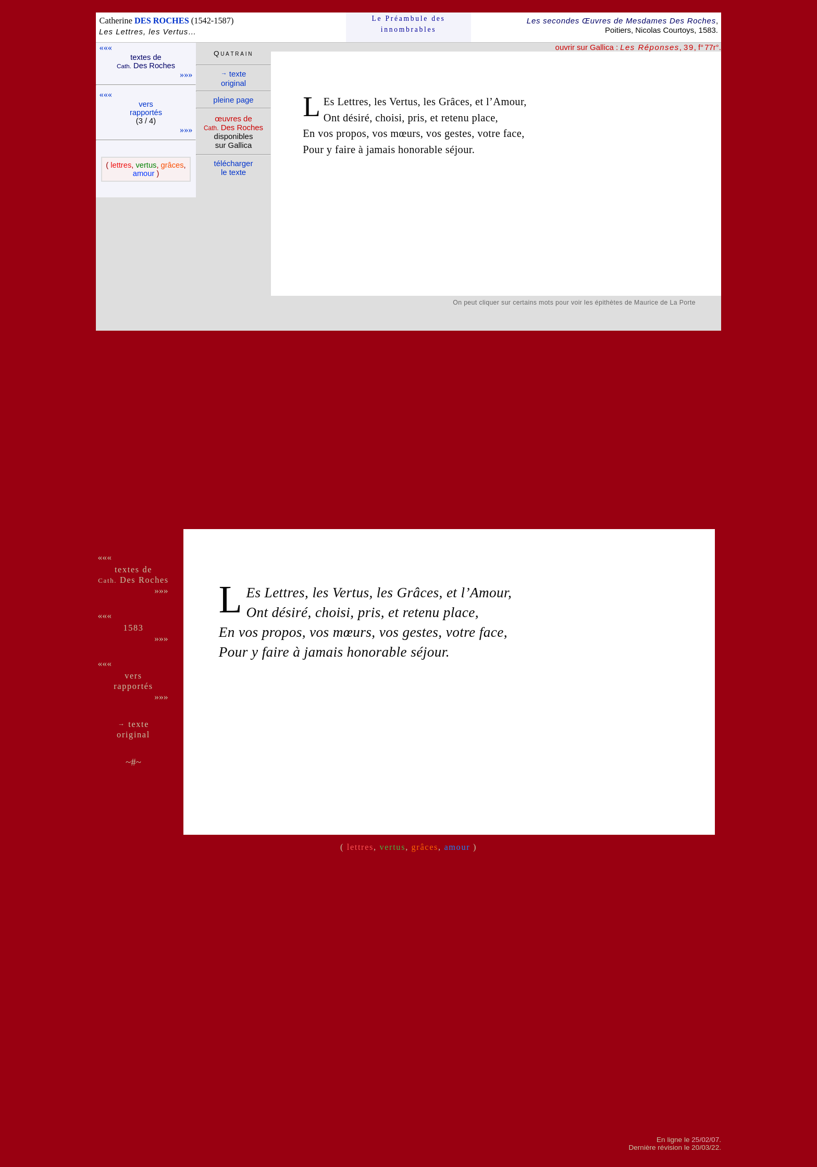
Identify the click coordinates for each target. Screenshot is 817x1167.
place (484, 117)
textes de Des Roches (146, 61)
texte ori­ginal (233, 78)
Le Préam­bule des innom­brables (408, 24)
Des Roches (133, 580)
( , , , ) (145, 169)
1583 (133, 628)
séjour (458, 149)
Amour (508, 101)
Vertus (403, 101)
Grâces (454, 101)
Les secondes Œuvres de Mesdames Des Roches (621, 20)
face (512, 133)
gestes (458, 133)
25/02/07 (705, 1140)
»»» (186, 75)
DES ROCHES (161, 21)
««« (106, 48)
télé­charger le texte (233, 168)
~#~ (133, 762)
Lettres (352, 101)
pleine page (233, 99)
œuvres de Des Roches (233, 123)
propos (351, 133)
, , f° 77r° (669, 47)
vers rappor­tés (146, 108)
